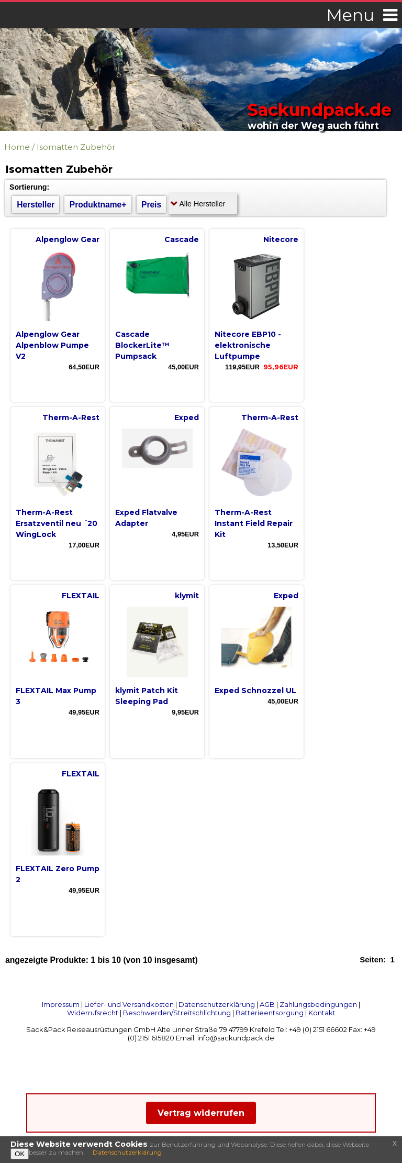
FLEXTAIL (80, 595)
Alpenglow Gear (67, 239)
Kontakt (322, 1012)
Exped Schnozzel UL (255, 690)
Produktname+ (98, 204)
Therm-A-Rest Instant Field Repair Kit (254, 523)
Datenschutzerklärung (216, 1004)
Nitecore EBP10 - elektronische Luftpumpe (248, 345)
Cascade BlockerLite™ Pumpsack (142, 345)
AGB (267, 1004)
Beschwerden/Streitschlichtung (177, 1012)
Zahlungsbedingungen (318, 1004)
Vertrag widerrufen (201, 1113)
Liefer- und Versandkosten (129, 1004)
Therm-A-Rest (70, 417)
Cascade (181, 239)
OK (20, 1154)
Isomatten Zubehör (76, 147)
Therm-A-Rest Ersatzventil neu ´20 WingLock (56, 523)
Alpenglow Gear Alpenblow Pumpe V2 (52, 345)
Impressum (61, 1004)
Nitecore (280, 239)
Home (17, 147)
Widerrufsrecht (92, 1012)
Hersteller (35, 204)
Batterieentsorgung (270, 1012)
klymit (187, 595)
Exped (186, 417)
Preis (151, 204)
